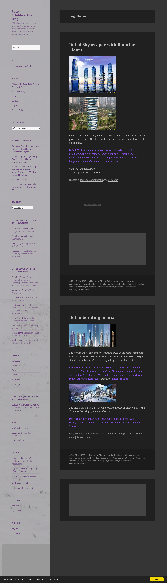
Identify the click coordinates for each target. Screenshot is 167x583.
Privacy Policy (18, 110)
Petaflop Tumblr (19, 277)
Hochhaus (111, 284)
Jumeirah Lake (89, 460)
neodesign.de (18, 251)
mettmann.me (18, 305)
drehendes (121, 284)
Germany (16, 533)
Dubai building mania (91, 317)
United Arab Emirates (116, 458)
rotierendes (131, 286)
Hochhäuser (100, 458)
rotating (130, 284)
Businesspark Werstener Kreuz (25, 405)
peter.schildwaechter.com (23, 228)
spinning (73, 289)
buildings (127, 455)
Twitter (15, 370)
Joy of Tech (16, 510)
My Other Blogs (19, 91)
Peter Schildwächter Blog (23, 15)
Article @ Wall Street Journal (85, 172)
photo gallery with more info (121, 360)
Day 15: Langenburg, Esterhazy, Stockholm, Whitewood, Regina (25, 149)
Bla (101, 281)
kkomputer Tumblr (20, 290)
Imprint (15, 105)
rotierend (110, 286)
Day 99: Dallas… (25, 179)
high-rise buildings (114, 455)
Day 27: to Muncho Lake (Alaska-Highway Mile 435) (24, 187)
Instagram (16, 361)
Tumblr (15, 375)
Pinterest (16, 379)
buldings (136, 455)
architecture (74, 284)
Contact (15, 101)
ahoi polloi (16, 506)
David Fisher (80, 286)
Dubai (109, 281)
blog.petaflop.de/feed (21, 66)
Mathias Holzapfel (20, 483)
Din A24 (15, 433)
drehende (101, 284)
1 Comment (86, 289)
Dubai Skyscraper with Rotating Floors (102, 47)
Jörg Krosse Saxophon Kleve (24, 488)
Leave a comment (78, 463)
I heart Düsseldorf (20, 297)
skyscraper (90, 286)
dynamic (116, 281)
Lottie (14, 184)
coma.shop (16, 243)
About (14, 96)
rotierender (120, 286)
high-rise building (88, 284)
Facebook (16, 365)
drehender (139, 284)
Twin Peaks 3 (17, 318)
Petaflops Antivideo (20, 236)
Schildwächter (18, 428)
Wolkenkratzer (127, 281)
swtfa (14, 325)
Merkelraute (17, 333)
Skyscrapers (102, 460)
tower (71, 286)
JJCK (14, 440)
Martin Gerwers (19, 476)
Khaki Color (17, 340)
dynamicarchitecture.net (83, 168)
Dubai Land (113, 460)
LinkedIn (16, 384)
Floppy (15, 146)
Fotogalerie (106, 378)
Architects (100, 286)
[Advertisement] (26, 560)
